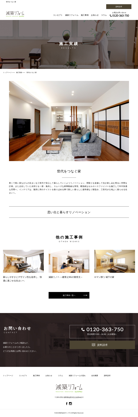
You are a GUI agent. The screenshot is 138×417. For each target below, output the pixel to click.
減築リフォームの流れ (77, 376)
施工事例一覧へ (69, 295)
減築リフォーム (71, 15)
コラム (104, 15)
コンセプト (58, 15)
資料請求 (118, 7)
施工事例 (85, 15)
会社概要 (94, 376)
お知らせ (95, 15)
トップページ (8, 376)
